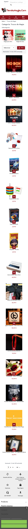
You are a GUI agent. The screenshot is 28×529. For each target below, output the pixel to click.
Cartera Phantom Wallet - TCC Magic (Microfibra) (14, 452)
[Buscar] (17, 2)
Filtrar (21, 48)
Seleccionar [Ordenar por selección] (9, 48)
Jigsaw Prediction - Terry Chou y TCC (14, 325)
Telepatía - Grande (14, 249)
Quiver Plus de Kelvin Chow (14, 300)
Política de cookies (5, 518)
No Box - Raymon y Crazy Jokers (14, 72)
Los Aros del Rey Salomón (14, 350)
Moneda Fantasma (14, 173)
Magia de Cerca (20, 41)
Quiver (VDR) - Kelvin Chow (14, 274)
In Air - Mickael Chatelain (14, 122)
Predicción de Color (14, 198)
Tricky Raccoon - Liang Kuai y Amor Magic (14, 426)
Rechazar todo (14, 526)
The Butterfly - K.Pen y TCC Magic (14, 376)
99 (17, 467)
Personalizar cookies (16, 518)
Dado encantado (14, 224)
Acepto (14, 521)
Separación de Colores (14, 148)
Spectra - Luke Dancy (14, 97)
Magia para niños (8, 41)
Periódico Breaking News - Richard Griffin (14, 401)
